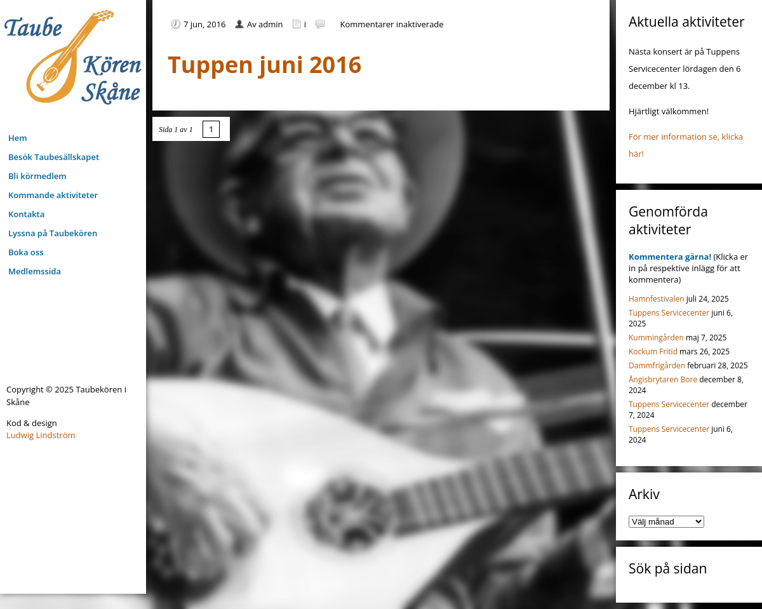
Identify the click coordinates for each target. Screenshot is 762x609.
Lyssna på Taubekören (52, 233)
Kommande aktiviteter (53, 195)
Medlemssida (34, 271)
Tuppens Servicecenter (669, 312)
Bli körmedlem (37, 176)
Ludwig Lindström (41, 435)
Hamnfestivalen (657, 298)
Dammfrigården (657, 365)
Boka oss (25, 252)
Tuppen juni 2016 (264, 64)
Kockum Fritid (653, 351)
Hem (17, 138)
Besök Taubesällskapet (53, 157)
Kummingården (656, 337)
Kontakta (26, 214)
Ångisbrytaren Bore (663, 379)
